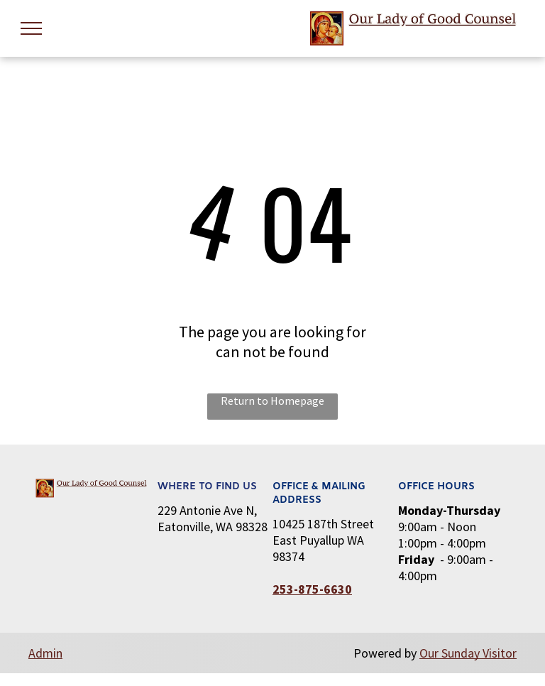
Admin (45, 653)
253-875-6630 (312, 589)
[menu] (31, 28)
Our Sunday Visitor (468, 653)
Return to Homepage (272, 400)
